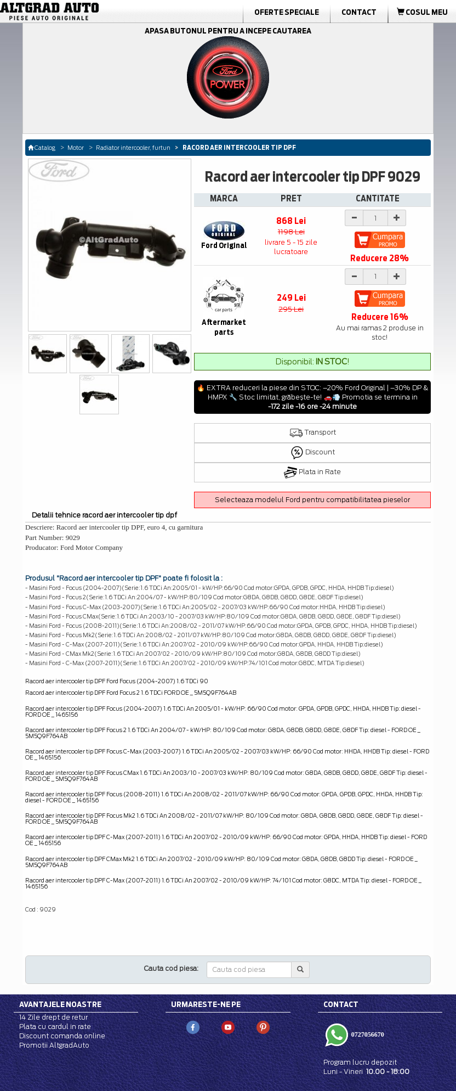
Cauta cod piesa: (171, 968)
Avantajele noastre (60, 1004)
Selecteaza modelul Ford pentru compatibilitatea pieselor (312, 500)
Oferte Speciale (286, 12)
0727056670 (367, 1034)
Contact (359, 12)
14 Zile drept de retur (53, 1017)
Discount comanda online (62, 1036)
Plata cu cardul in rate (55, 1026)
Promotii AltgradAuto (54, 1045)
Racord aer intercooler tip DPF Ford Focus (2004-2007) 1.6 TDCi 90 (116, 681)
